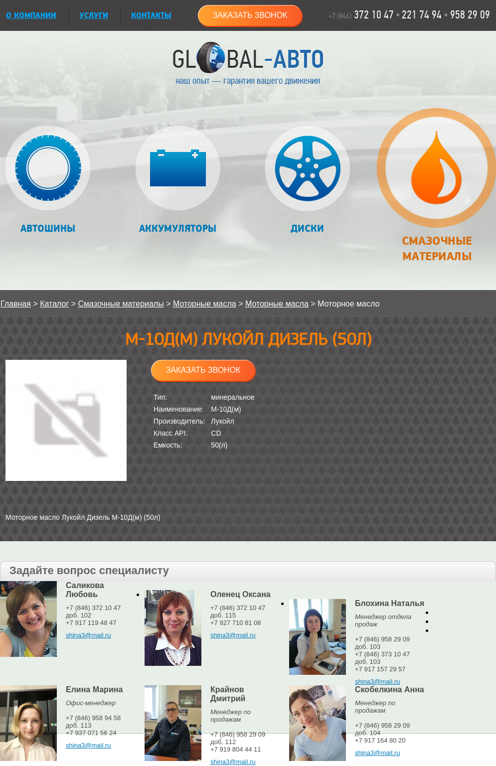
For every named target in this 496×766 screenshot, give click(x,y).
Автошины (48, 180)
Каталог (54, 304)
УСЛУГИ (93, 15)
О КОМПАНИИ (31, 15)
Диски (307, 180)
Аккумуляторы (177, 180)
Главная (15, 304)
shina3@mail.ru (88, 635)
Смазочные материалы (436, 190)
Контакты (151, 15)
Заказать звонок (250, 15)
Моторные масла (204, 304)
